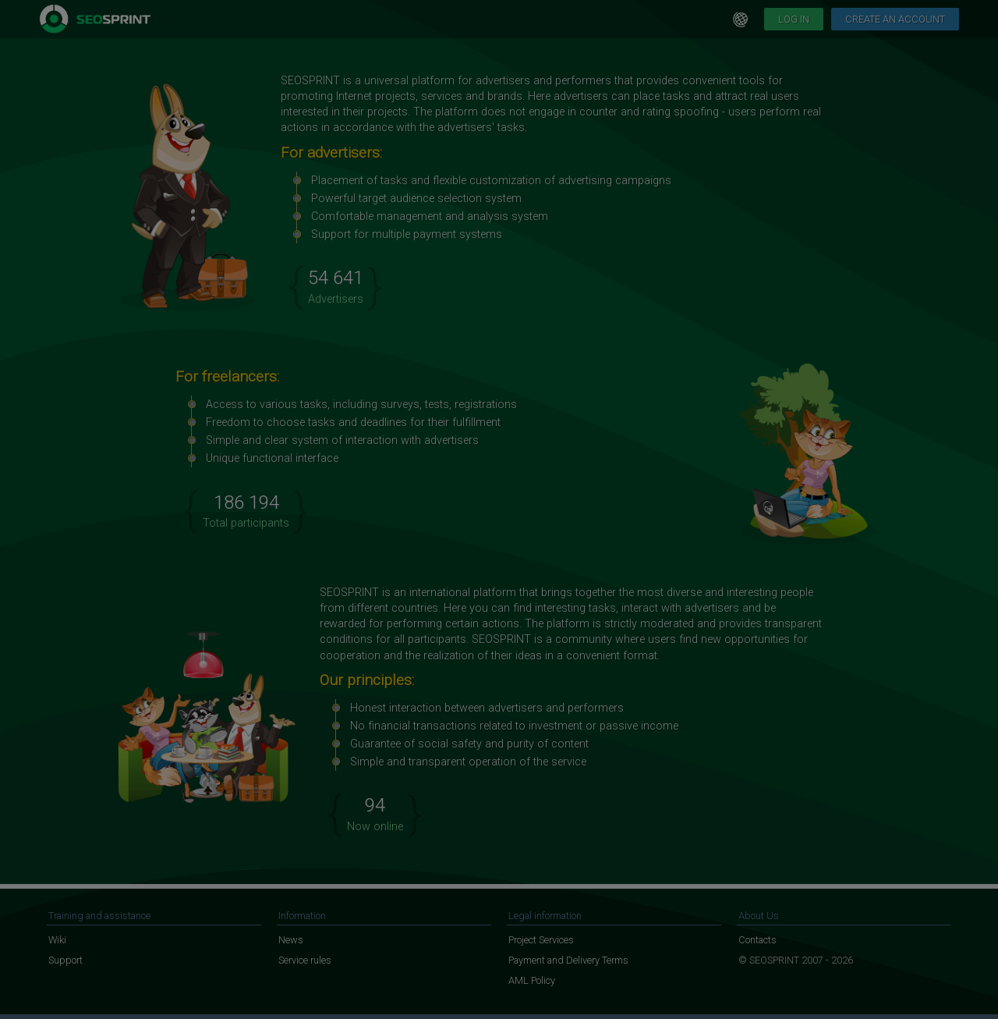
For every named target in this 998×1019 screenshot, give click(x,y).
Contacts (757, 940)
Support (65, 960)
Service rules (304, 960)
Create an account (895, 19)
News (290, 940)
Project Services (541, 940)
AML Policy (531, 980)
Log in (793, 19)
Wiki (57, 940)
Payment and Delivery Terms (568, 960)
